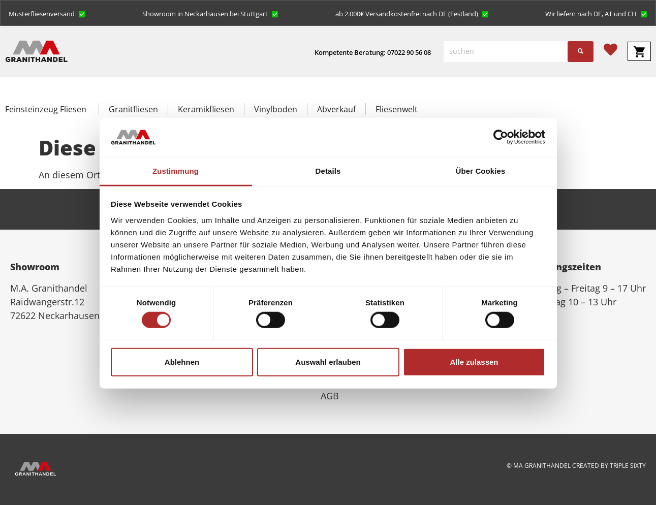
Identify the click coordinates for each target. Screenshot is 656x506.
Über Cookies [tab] (481, 171)
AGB (330, 397)
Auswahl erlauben (327, 361)
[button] (47, 13)
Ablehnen (182, 361)
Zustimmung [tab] (175, 171)
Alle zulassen (474, 361)
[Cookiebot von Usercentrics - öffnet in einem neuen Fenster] (500, 137)
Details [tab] (328, 171)
